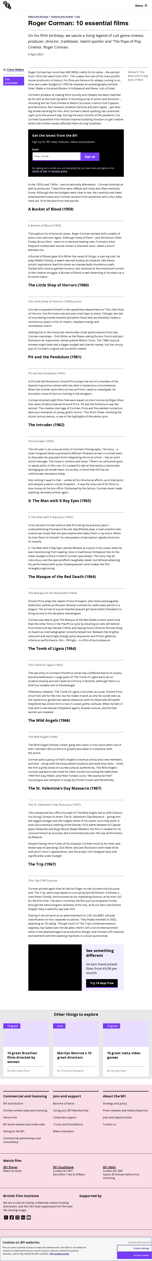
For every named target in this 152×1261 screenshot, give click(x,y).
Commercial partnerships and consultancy (22, 1140)
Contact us (109, 1124)
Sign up (90, 156)
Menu (141, 5)
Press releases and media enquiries (125, 1110)
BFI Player (10, 1167)
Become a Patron (63, 1103)
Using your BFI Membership (70, 1110)
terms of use (39, 171)
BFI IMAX (109, 1167)
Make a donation (63, 1131)
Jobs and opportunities (117, 1117)
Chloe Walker (15, 69)
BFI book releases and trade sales (24, 1124)
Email (56, 154)
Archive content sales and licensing (25, 1110)
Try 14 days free (102, 983)
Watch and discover (38, 16)
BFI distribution (13, 1103)
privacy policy (59, 171)
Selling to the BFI (13, 1131)
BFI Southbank (63, 1167)
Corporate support (64, 1117)
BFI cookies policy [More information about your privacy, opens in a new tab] (59, 1253)
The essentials (11, 81)
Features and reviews (62, 16)
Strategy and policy (115, 1103)
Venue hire (10, 1117)
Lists (77, 16)
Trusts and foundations (68, 1124)
